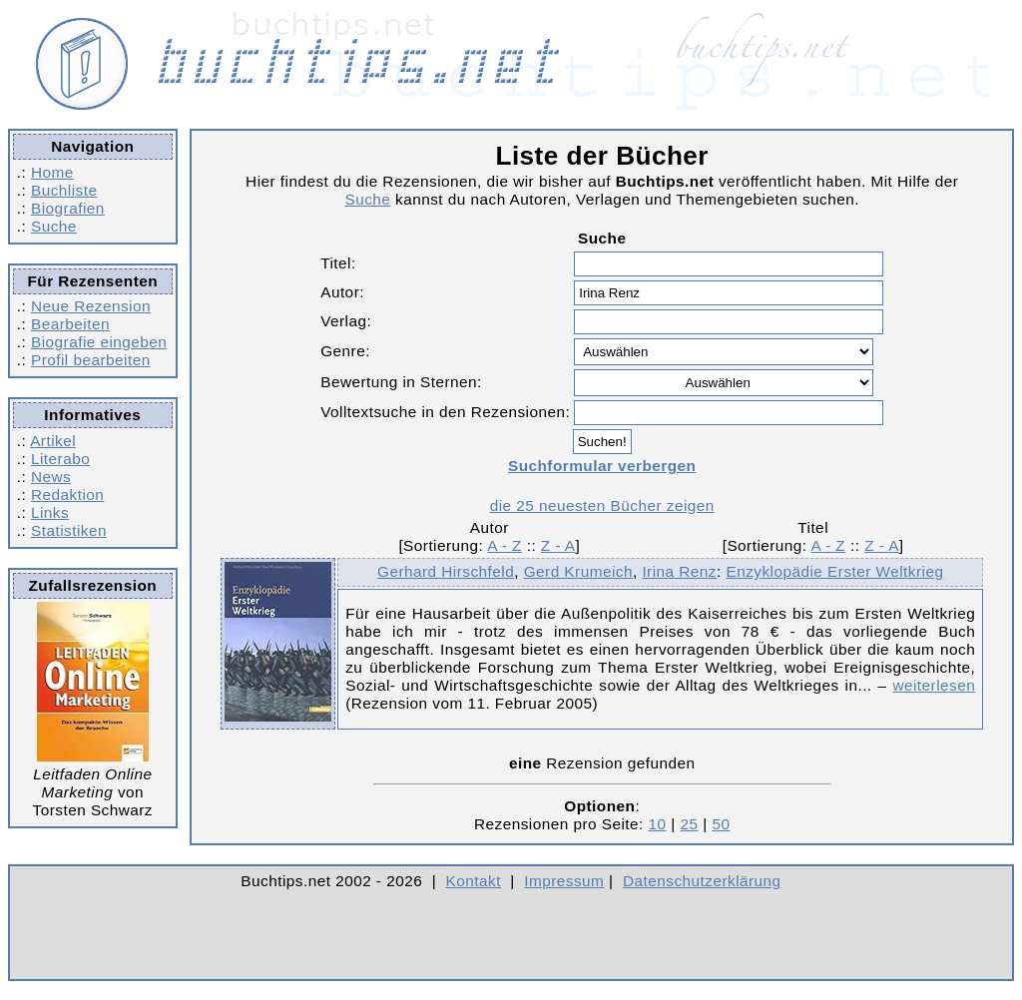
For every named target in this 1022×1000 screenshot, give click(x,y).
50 (721, 823)
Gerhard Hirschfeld (445, 571)
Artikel (53, 440)
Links (50, 512)
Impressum (564, 880)
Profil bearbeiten (91, 359)
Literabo (60, 458)
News (51, 476)
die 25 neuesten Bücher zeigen (602, 505)
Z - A (558, 545)
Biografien (68, 208)
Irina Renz (679, 571)
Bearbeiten (70, 323)
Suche (54, 226)
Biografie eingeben (99, 341)
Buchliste (64, 190)
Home (52, 172)
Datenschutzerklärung (702, 880)
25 (689, 823)
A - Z (504, 545)
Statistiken (69, 530)
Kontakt (473, 880)
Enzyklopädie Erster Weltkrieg (834, 571)
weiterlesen (933, 685)
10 (658, 823)
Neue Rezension (91, 305)
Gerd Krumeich (578, 571)
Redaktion (67, 494)
